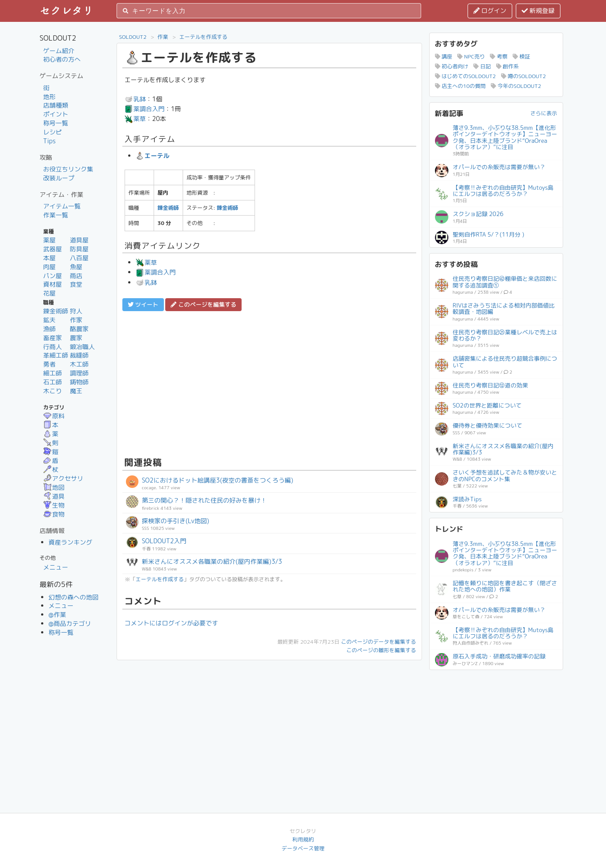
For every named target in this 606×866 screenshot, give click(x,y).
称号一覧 (55, 123)
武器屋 (52, 249)
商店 (76, 275)
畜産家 (52, 337)
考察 (498, 56)
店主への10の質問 (460, 86)
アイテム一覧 (62, 206)
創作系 (507, 66)
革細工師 (55, 355)
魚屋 (76, 266)
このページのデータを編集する (378, 641)
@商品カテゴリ (70, 623)
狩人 (76, 311)
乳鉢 (135, 99)
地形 (49, 96)
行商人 (52, 346)
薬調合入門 (145, 108)
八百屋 (79, 258)
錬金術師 (55, 311)
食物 (54, 514)
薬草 (135, 118)
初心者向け (451, 66)
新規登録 (538, 10)
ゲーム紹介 (59, 50)
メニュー (55, 567)
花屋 (49, 293)
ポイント (55, 114)
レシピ (52, 132)
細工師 (52, 373)
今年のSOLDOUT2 (516, 86)
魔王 (76, 391)
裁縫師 (79, 355)
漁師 (49, 329)
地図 (54, 487)
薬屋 (49, 240)
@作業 (58, 614)
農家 (76, 337)
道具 (54, 496)
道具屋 (79, 240)
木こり (52, 391)
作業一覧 (55, 215)
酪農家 (79, 329)
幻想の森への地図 (74, 597)
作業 (163, 37)
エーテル (153, 155)
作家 (76, 320)
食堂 (76, 284)
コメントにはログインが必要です (171, 623)
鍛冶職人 (82, 346)
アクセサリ (63, 478)
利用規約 (302, 839)
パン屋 (52, 275)
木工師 (79, 364)
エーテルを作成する (203, 37)
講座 (443, 56)
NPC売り (471, 56)
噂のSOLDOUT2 (523, 76)
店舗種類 (55, 105)
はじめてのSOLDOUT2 (465, 76)
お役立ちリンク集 (68, 169)
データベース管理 (302, 848)
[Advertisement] (269, 382)
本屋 (49, 258)
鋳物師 (79, 382)
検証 (521, 56)
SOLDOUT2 (133, 37)
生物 (54, 505)
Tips (49, 141)
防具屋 (79, 249)
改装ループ (59, 178)
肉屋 (49, 266)
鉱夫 (49, 320)
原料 (54, 416)
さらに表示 (543, 113)
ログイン (489, 10)
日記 (482, 66)
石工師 (52, 382)
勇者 (49, 364)
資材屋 (52, 284)
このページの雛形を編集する (381, 650)
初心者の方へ (62, 59)
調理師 (79, 373)
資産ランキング (70, 542)
